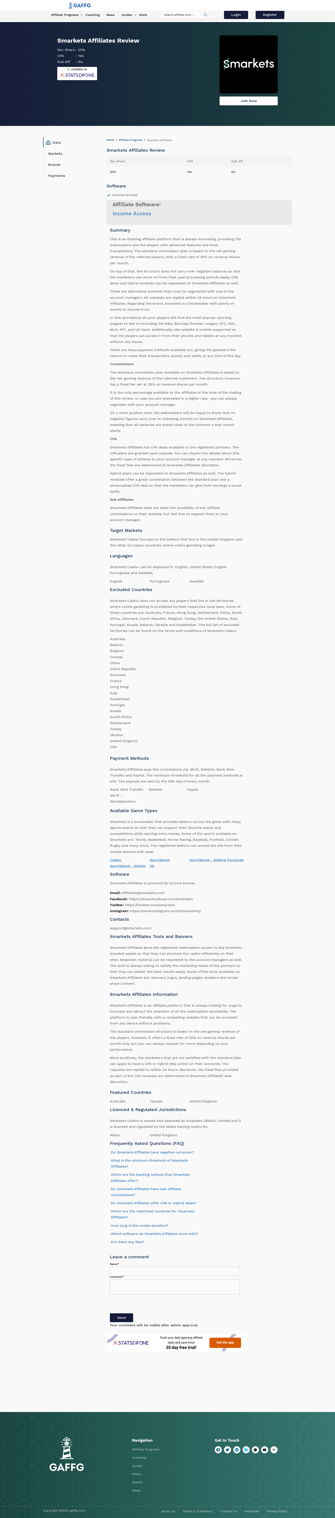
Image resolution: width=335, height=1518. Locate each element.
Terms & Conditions (197, 1511)
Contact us (228, 1511)
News (109, 15)
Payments (56, 176)
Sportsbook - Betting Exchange (217, 860)
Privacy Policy (277, 1511)
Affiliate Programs (63, 15)
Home (110, 140)
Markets (55, 153)
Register (271, 15)
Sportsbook (160, 860)
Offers (136, 1474)
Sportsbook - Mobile (127, 866)
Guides (125, 15)
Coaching (91, 15)
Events (137, 1482)
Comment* (117, 1277)
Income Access (132, 213)
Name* (114, 1264)
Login (237, 15)
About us (168, 1511)
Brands (54, 165)
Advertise (252, 1511)
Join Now (249, 101)
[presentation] (143, 1304)
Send (121, 1318)
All (152, 866)
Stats (141, 15)
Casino (115, 860)
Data (53, 142)
